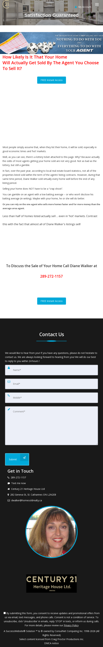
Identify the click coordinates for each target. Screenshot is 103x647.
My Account (83, 6)
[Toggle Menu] (96, 4)
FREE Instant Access (52, 80)
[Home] (6, 4)
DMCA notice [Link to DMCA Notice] (51, 643)
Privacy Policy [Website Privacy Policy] (71, 625)
